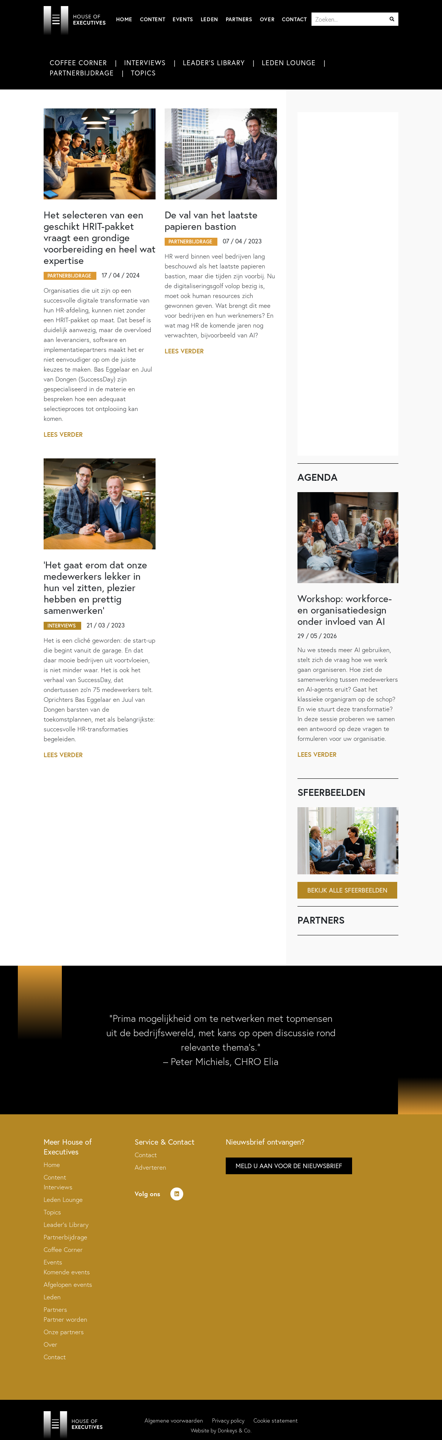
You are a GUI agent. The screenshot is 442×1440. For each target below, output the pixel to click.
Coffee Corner (78, 62)
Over (267, 19)
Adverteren (150, 1167)
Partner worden (65, 1319)
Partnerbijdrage (82, 72)
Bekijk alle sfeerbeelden (347, 890)
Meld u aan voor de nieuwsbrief (289, 1165)
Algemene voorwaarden (174, 1420)
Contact (294, 19)
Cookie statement (275, 1420)
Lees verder (63, 434)
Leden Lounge (289, 62)
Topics (143, 72)
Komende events (67, 1272)
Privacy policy (228, 1420)
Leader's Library (214, 62)
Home (124, 19)
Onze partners (64, 1332)
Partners (239, 19)
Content (152, 19)
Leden (209, 19)
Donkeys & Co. (235, 1430)
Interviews (145, 62)
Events (183, 19)
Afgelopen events (68, 1284)
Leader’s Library (66, 1224)
